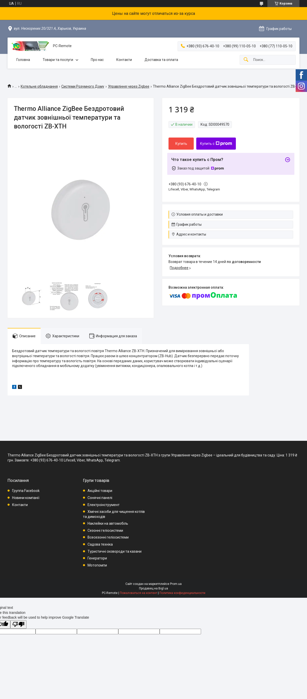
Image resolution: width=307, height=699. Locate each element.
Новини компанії (25, 498)
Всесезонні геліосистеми (108, 537)
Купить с (216, 143)
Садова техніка (100, 544)
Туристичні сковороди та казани (115, 551)
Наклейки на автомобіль (108, 523)
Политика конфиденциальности (182, 593)
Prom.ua (176, 584)
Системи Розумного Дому (82, 86)
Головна (23, 60)
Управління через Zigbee (128, 86)
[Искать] (245, 60)
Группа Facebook (26, 491)
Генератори (97, 558)
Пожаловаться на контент (138, 593)
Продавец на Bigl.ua (153, 588)
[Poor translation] (18, 624)
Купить (181, 144)
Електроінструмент (104, 505)
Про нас (97, 60)
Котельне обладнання (39, 86)
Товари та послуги (58, 60)
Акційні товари (100, 491)
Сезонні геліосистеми (105, 530)
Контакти (124, 60)
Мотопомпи (97, 565)
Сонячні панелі (100, 498)
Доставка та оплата (161, 60)
